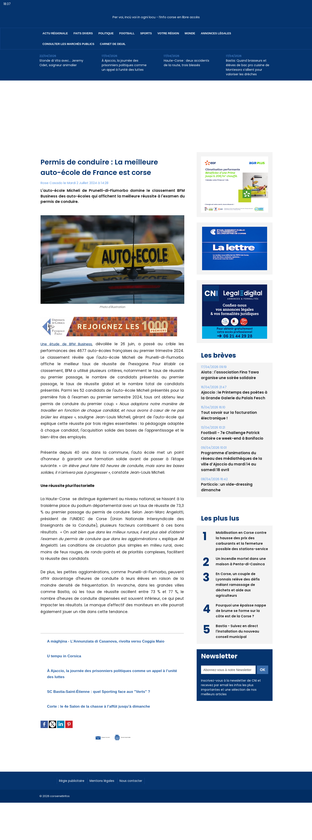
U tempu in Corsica (71, 661)
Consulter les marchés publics (68, 44)
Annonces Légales (216, 33)
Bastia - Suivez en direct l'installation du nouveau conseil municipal (237, 633)
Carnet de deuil (113, 44)
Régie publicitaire (74, 798)
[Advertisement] (156, 113)
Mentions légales (110, 798)
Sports (146, 33)
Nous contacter (144, 798)
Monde (190, 33)
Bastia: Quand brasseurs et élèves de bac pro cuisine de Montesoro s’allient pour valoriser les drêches (247, 67)
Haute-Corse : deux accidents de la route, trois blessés (186, 62)
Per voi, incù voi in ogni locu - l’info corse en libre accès (156, 17)
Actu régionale (55, 33)
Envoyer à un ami (89, 754)
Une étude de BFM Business (68, 344)
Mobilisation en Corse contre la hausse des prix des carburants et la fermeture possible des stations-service (241, 539)
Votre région (168, 33)
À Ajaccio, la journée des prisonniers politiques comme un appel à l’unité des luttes (124, 65)
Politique (106, 33)
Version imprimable (135, 754)
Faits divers (83, 33)
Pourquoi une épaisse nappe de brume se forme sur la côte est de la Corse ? (241, 612)
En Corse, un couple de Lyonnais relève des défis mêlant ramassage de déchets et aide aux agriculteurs (238, 586)
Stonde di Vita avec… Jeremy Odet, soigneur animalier (61, 62)
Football (127, 33)
